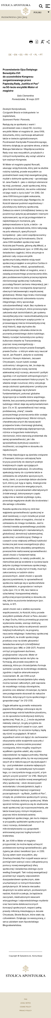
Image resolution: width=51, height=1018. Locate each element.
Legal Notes (25, 1003)
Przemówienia (9, 17)
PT (41, 54)
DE (10, 54)
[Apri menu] (47, 6)
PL (36, 54)
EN (15, 54)
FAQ (25, 999)
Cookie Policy (25, 1007)
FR (26, 54)
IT (31, 54)
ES (21, 54)
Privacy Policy (25, 1010)
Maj (25, 17)
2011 (20, 17)
